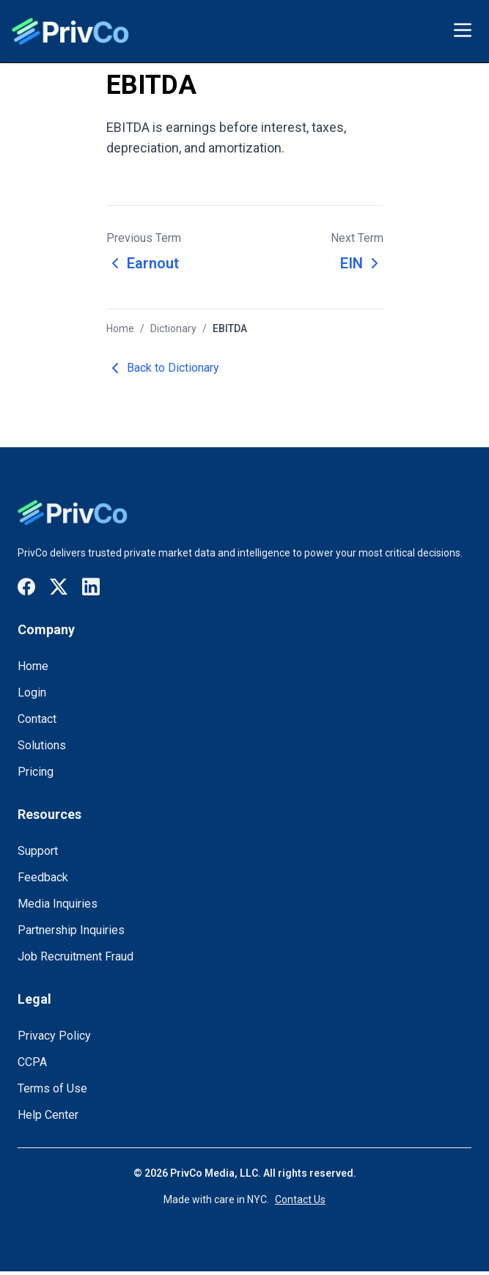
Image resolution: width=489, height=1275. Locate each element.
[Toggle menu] (462, 30)
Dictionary (173, 328)
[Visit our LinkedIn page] (91, 587)
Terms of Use (52, 1088)
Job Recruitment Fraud (75, 956)
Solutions (42, 745)
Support (38, 851)
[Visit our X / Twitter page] (58, 586)
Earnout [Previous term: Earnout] (142, 263)
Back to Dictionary (162, 368)
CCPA (32, 1062)
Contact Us (300, 1199)
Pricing (36, 772)
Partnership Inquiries (71, 930)
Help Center (48, 1115)
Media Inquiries (58, 904)
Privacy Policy (54, 1036)
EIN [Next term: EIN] (361, 263)
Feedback (43, 877)
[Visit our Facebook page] (26, 587)
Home (120, 328)
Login (32, 692)
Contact (37, 719)
